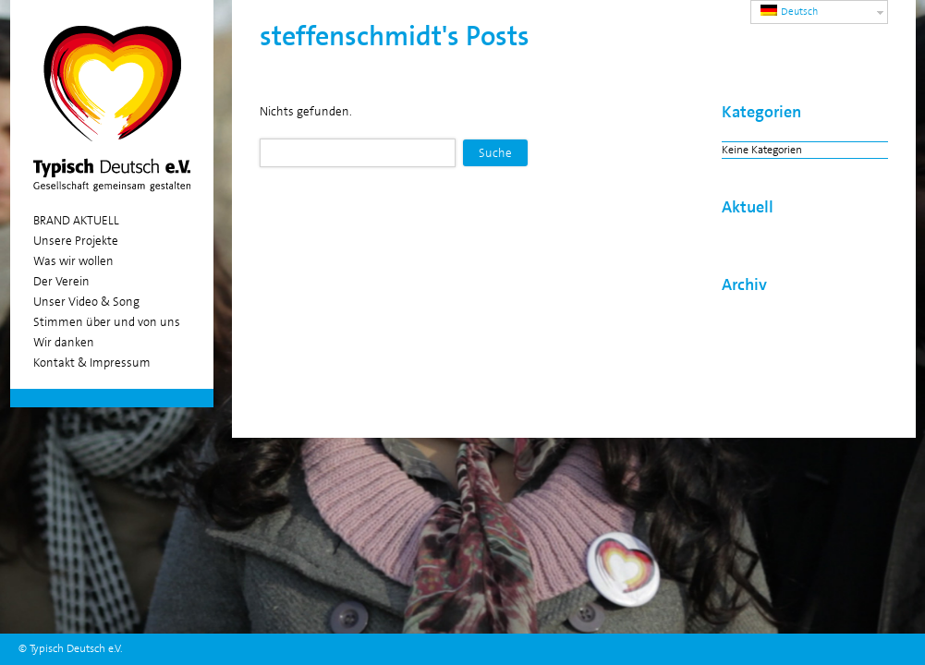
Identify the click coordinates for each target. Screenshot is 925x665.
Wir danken (63, 342)
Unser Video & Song (86, 301)
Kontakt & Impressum (92, 362)
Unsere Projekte (75, 240)
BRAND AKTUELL (76, 220)
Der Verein (61, 281)
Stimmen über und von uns (106, 322)
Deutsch (789, 11)
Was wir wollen (73, 261)
